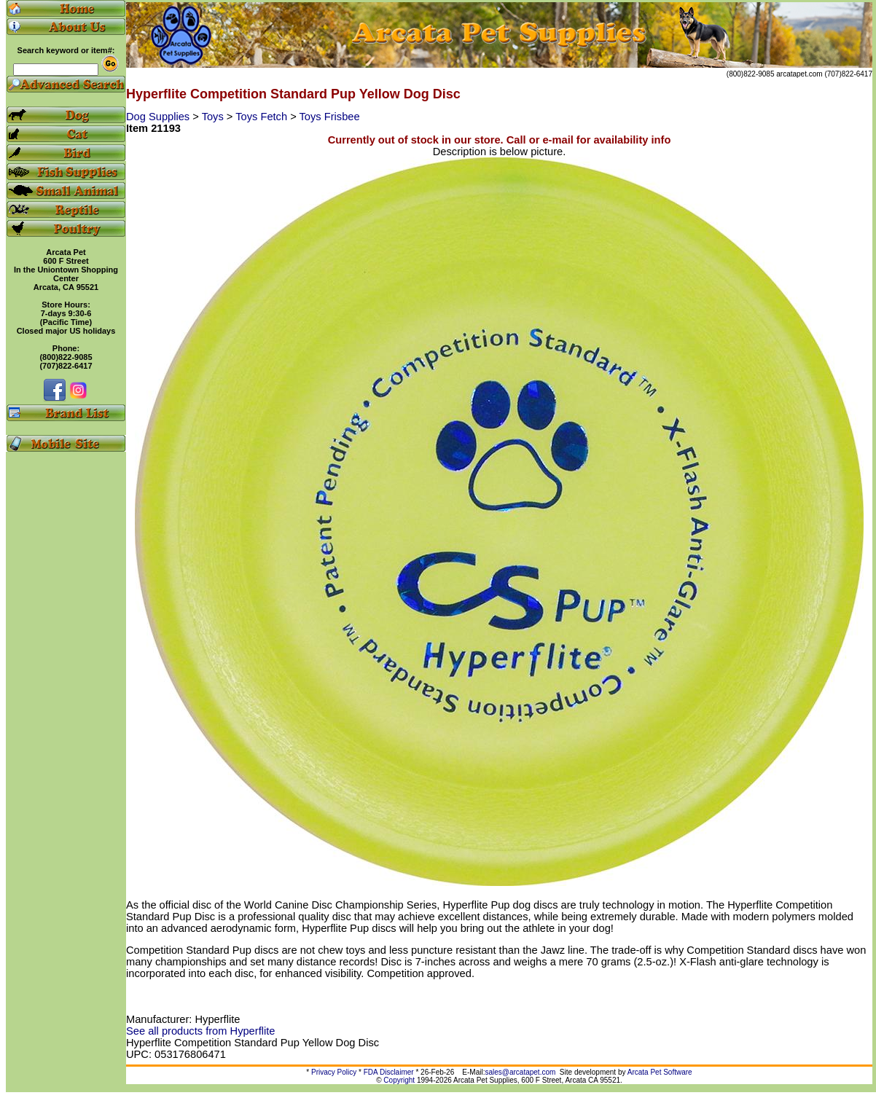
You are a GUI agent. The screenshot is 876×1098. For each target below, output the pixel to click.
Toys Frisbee (330, 116)
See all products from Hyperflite (200, 1031)
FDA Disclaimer (389, 1072)
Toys (214, 116)
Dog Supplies (159, 116)
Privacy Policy (333, 1072)
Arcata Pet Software (659, 1072)
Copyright (399, 1080)
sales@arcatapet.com (520, 1072)
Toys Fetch (262, 116)
